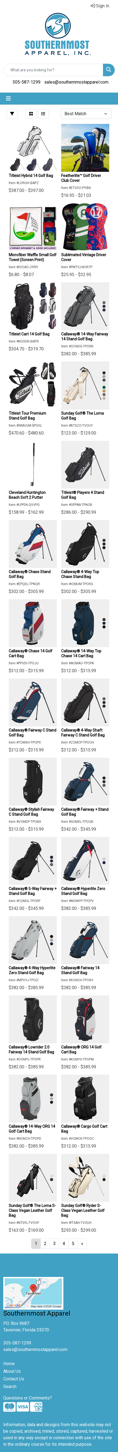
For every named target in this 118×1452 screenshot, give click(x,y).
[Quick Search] (53, 70)
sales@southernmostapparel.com (76, 82)
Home (9, 1363)
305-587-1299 (26, 82)
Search (9, 1386)
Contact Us (13, 1378)
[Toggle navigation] (8, 98)
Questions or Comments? (27, 1398)
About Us (12, 1371)
